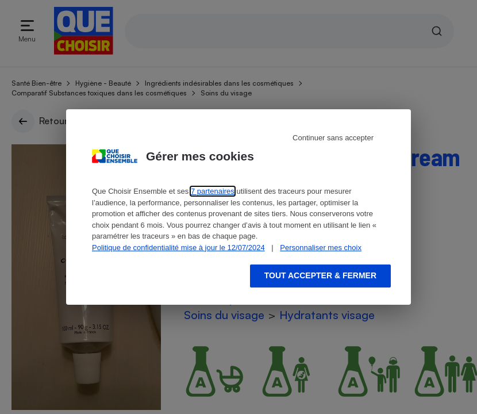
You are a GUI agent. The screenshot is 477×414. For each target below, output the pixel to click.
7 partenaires (212, 191)
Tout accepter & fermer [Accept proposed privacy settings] (320, 275)
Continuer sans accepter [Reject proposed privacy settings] (333, 137)
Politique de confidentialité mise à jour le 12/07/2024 (178, 247)
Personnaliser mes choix (320, 247)
